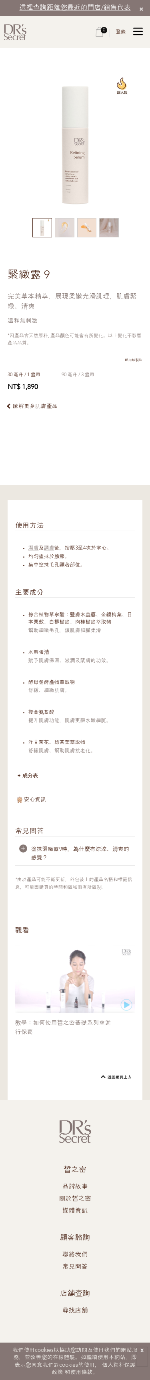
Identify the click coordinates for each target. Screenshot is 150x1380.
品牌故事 (75, 1187)
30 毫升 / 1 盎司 (24, 375)
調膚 (49, 548)
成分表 (30, 775)
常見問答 (75, 1267)
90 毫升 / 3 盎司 (78, 375)
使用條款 (81, 1372)
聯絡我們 (75, 1255)
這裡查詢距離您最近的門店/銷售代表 (75, 7)
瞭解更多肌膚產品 (35, 406)
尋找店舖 (75, 1311)
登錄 (121, 32)
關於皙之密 (75, 1199)
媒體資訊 (75, 1211)
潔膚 (33, 548)
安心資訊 (35, 800)
